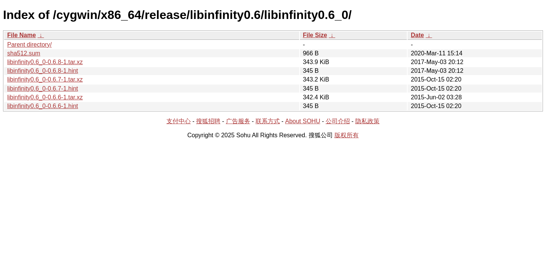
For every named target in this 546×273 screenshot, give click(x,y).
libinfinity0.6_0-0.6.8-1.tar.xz (45, 62)
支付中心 (178, 121)
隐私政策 (367, 121)
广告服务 (238, 121)
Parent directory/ (29, 44)
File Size (315, 35)
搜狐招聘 (208, 121)
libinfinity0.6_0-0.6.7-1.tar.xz (45, 79)
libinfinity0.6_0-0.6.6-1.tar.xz (45, 97)
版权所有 (346, 135)
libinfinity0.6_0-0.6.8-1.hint (42, 70)
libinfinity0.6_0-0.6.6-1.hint (42, 106)
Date (417, 35)
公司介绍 (338, 121)
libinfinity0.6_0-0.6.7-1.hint (42, 88)
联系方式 (268, 121)
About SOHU (302, 121)
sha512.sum (23, 53)
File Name (21, 35)
